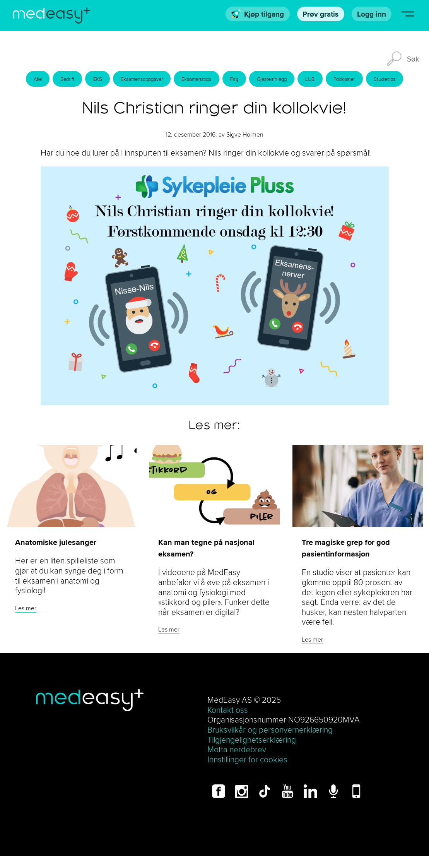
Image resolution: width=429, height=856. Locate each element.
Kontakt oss (227, 710)
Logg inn (371, 14)
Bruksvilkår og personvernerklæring (270, 729)
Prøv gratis (320, 14)
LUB (309, 78)
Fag (234, 78)
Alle (38, 78)
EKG (97, 78)
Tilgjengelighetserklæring (251, 739)
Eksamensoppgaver (142, 78)
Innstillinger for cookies (247, 759)
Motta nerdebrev (236, 749)
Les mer (25, 608)
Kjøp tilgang (257, 14)
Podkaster (344, 78)
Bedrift (67, 78)
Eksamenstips (196, 78)
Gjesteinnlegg (272, 78)
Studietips (384, 78)
